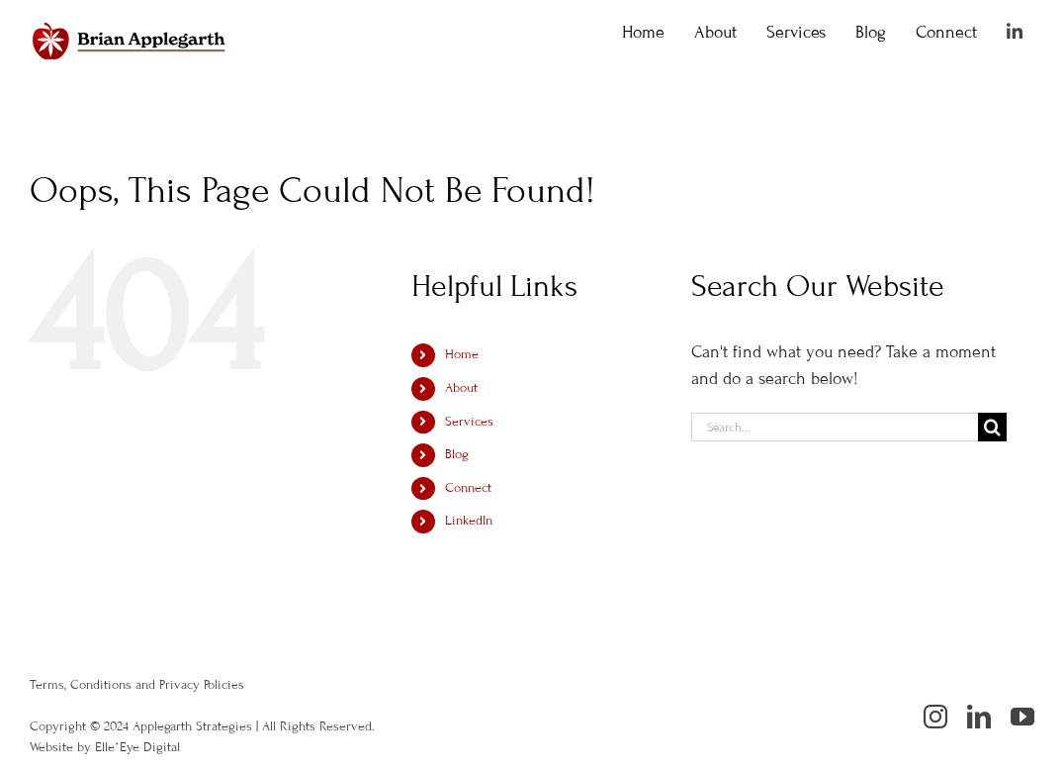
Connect (468, 488)
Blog (457, 454)
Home (462, 354)
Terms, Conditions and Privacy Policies (137, 685)
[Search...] (834, 427)
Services (469, 422)
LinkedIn (468, 521)
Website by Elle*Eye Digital (105, 747)
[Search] (992, 427)
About (461, 388)
